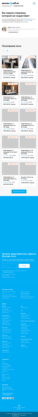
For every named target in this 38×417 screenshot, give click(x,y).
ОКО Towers (24, 75)
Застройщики (5, 363)
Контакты (5, 384)
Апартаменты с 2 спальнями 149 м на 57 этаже (9, 98)
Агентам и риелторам (6, 366)
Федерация (6, 182)
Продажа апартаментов (25, 293)
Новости (4, 380)
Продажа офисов (5, 298)
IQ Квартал (6, 75)
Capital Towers (5, 350)
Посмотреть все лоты (19, 191)
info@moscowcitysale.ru (8, 393)
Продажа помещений (24, 291)
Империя (4, 306)
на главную (26, 20)
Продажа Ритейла (5, 323)
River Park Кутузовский (26, 339)
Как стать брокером (6, 364)
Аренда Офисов (5, 309)
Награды (4, 375)
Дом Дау (23, 345)
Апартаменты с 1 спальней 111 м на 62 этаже (10, 152)
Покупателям (5, 371)
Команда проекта (5, 374)
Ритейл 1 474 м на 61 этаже (27, 178)
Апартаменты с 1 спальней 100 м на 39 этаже (27, 72)
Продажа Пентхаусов (6, 324)
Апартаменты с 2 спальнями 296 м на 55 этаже (9, 178)
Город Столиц (5, 315)
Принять (15, 415)
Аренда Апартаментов (6, 307)
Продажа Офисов (5, 312)
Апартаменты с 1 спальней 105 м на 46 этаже (9, 125)
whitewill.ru (19, 408)
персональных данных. (8, 272)
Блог (3, 372)
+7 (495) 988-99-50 (18, 6)
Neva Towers (6, 155)
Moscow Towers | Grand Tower (28, 321)
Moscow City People (6, 377)
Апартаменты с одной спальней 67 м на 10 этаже (9, 72)
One (22, 310)
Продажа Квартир (5, 352)
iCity (22, 306)
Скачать (24, 265)
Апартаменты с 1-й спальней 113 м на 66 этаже (27, 152)
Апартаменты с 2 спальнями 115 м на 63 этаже (27, 125)
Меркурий (5, 102)
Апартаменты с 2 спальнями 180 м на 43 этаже (27, 98)
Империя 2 (23, 336)
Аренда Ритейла (24, 316)
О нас (3, 361)
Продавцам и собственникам (8, 369)
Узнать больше (22, 415)
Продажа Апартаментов (7, 310)
